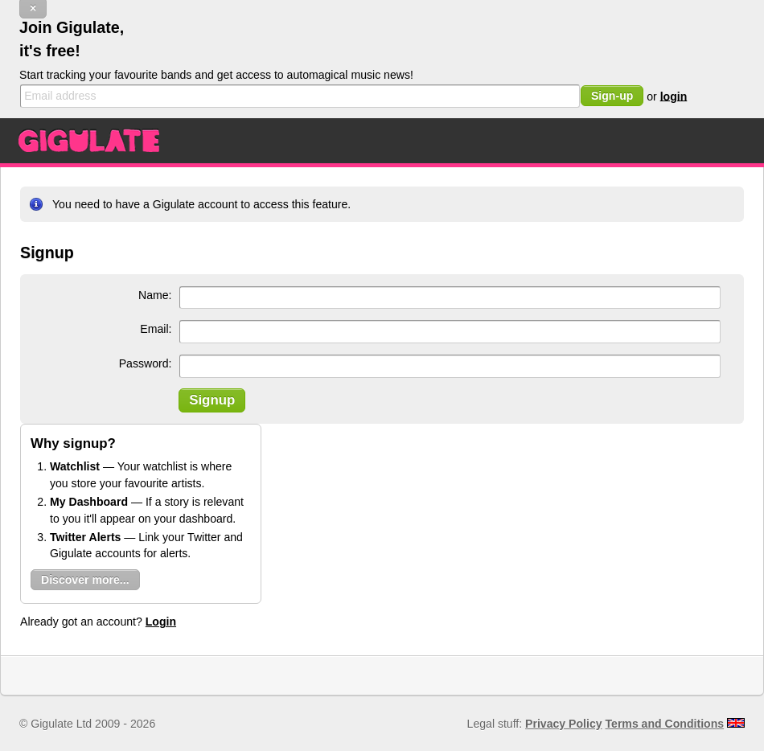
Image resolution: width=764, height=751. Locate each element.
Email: (155, 328)
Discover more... (85, 579)
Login (161, 621)
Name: (154, 295)
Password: (145, 363)
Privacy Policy (563, 723)
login (674, 95)
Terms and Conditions (665, 723)
